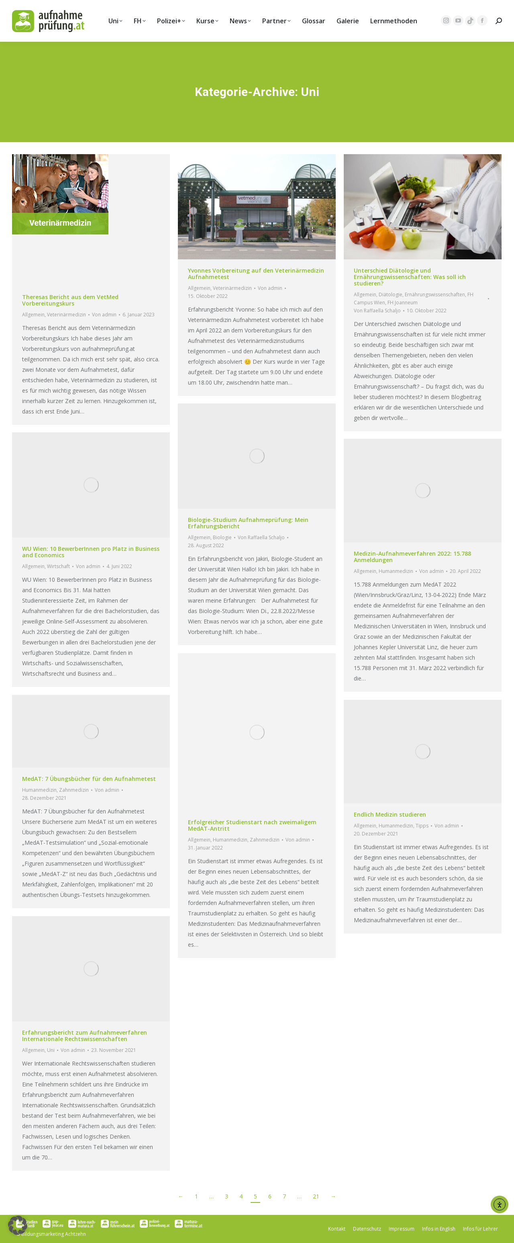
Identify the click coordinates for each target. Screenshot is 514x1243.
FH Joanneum (403, 302)
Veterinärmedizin (66, 314)
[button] (17, 1225)
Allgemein (33, 314)
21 (316, 1196)
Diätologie (390, 294)
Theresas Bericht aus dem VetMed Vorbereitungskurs (70, 300)
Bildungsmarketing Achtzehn (53, 1234)
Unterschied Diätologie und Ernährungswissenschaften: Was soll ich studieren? (410, 277)
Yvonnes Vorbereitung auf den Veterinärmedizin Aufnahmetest (256, 274)
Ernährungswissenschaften (435, 294)
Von (104, 314)
